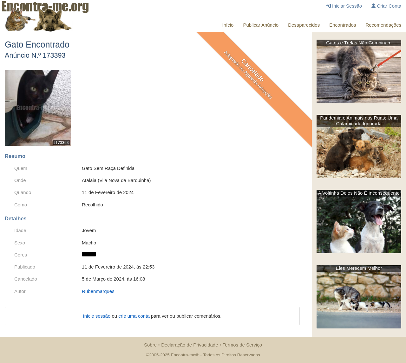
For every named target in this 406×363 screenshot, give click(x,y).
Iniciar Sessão (344, 6)
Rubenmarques (98, 291)
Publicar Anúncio (260, 25)
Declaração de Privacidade (189, 344)
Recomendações (383, 25)
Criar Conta (386, 6)
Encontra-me (183, 355)
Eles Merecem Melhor (359, 268)
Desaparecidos (304, 25)
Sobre (150, 344)
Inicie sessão (97, 316)
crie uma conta (134, 316)
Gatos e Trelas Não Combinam (358, 42)
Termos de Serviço (242, 344)
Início (228, 25)
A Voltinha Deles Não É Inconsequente (359, 193)
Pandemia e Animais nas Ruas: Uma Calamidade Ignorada (358, 120)
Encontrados (342, 25)
